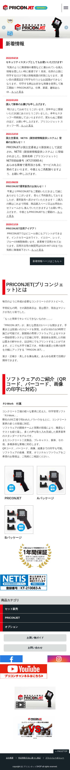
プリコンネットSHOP (25, 9)
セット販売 (11, 608)
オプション (11, 626)
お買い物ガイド (35, 637)
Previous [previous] (4, 27)
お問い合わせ (35, 647)
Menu (65, 6)
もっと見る (17, 91)
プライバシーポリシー (54, 758)
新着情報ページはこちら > (47, 261)
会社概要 (9, 758)
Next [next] (66, 27)
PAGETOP (62, 751)
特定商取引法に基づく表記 (29, 758)
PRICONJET (12, 617)
